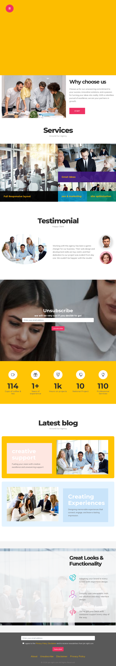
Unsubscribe (46, 656)
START (77, 111)
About (34, 656)
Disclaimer (52, 643)
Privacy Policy (41, 643)
